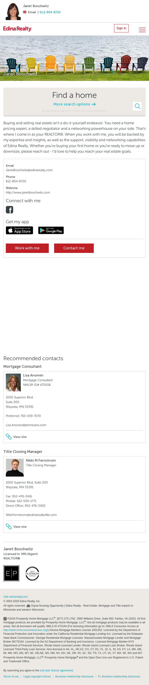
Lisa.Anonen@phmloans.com (26, 425)
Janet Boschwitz (36, 6)
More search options (74, 104)
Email (29, 12)
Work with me (27, 248)
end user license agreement (56, 670)
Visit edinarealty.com (15, 596)
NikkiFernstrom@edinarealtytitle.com (31, 515)
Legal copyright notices (37, 676)
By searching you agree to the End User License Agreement (74, 110)
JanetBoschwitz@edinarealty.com (29, 170)
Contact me (74, 248)
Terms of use (11, 676)
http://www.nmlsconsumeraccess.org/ (25, 630)
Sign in (121, 28)
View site (16, 437)
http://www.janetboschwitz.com (28, 192)
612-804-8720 (50, 12)
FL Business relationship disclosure (119, 676)
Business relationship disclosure (74, 676)
